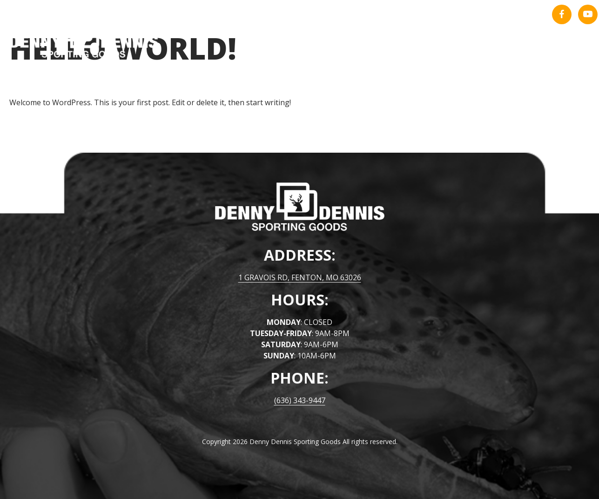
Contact (562, 51)
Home (469, 51)
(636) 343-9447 (299, 400)
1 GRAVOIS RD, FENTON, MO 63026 (299, 277)
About (511, 51)
